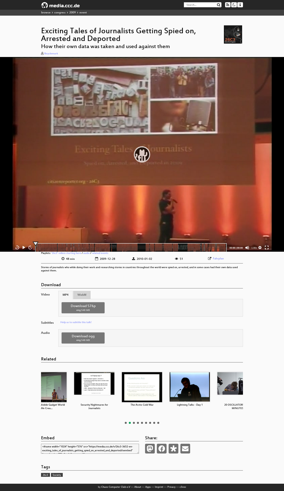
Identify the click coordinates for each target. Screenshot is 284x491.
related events (100, 253)
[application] (142, 154)
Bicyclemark (51, 53)
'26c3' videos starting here (66, 253)
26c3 (45, 475)
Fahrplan (218, 258)
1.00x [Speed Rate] (254, 248)
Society (57, 475)
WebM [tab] (81, 295)
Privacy (171, 487)
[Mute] (247, 248)
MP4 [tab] (65, 295)
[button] (142, 154)
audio (86, 253)
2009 (72, 12)
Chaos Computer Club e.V (115, 487)
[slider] (131, 248)
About (137, 487)
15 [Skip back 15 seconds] (17, 247)
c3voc (183, 487)
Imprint (159, 487)
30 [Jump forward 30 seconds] (30, 247)
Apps (148, 487)
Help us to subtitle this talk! (76, 322)
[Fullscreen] (267, 248)
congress (60, 12)
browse (46, 12)
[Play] (24, 248)
